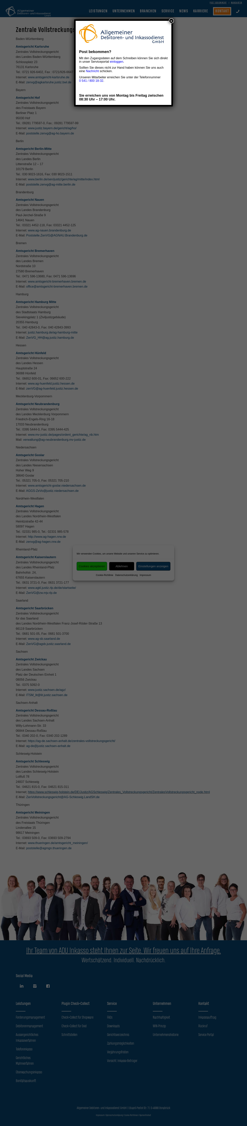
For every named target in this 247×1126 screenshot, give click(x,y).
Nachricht (92, 71)
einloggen (116, 61)
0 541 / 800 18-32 (91, 80)
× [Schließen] (171, 20)
